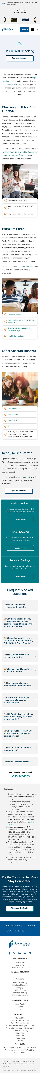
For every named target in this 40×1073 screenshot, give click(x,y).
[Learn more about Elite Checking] (20, 548)
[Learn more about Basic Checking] (20, 519)
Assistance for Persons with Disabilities (20, 1050)
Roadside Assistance (16, 315)
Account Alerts (14, 408)
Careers (20, 1007)
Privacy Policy (20, 1033)
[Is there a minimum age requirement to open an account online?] (20, 700)
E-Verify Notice (20, 1053)
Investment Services (20, 985)
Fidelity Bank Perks (27, 266)
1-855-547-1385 (20, 776)
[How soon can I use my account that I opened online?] (20, 684)
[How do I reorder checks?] (20, 761)
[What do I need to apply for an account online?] (20, 670)
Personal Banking (20, 993)
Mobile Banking (28, 152)
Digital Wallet (13, 420)
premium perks (12, 85)
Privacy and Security (20, 1031)
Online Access (20, 990)
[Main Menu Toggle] (32, 29)
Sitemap (20, 1041)
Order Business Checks (20, 1021)
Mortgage (20, 988)
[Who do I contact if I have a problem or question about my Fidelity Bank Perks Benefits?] (20, 640)
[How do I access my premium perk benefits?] (20, 605)
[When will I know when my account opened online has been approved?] (20, 733)
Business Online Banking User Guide (20, 1026)
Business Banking (20, 983)
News (20, 1009)
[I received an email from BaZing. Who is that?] (20, 656)
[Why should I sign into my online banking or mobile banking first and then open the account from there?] (20, 622)
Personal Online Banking (11, 152)
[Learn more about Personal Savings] (20, 576)
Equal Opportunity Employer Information (20, 1048)
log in (28, 477)
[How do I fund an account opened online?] (20, 748)
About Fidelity (20, 1004)
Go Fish (34, 1070)
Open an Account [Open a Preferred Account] (19, 58)
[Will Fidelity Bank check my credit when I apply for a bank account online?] (20, 716)
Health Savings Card (16, 336)
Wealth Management (20, 995)
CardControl (13, 414)
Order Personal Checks (20, 1023)
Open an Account (18, 491)
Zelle (11, 426)
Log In (24, 29)
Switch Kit (20, 1036)
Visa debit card (22, 155)
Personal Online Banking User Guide (20, 1028)
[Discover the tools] (19, 908)
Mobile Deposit (8, 155)
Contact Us (20, 1018)
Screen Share (20, 1038)
